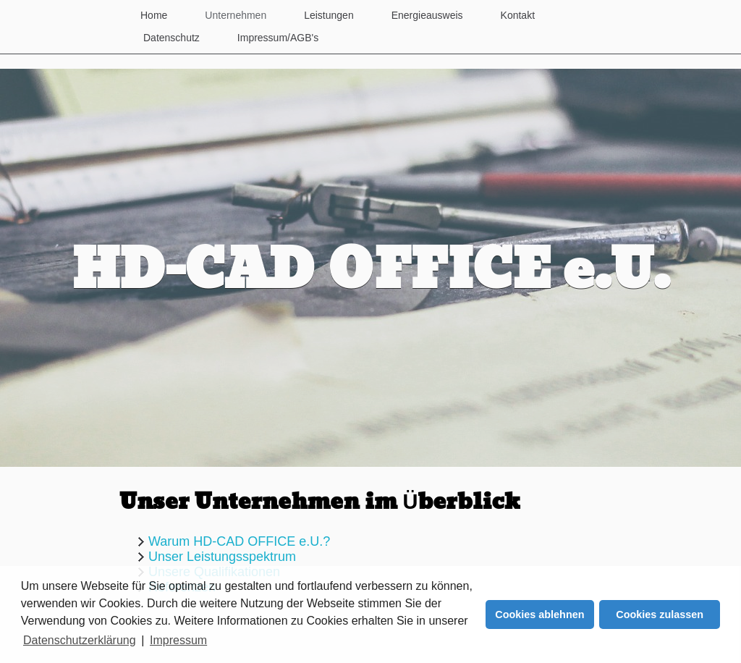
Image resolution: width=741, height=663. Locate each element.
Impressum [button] (178, 640)
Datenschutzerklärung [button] (79, 640)
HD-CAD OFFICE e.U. (370, 271)
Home (153, 15)
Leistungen (329, 15)
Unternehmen (235, 15)
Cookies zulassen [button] (659, 614)
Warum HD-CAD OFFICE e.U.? (239, 541)
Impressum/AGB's (277, 37)
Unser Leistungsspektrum (222, 556)
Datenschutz (171, 37)
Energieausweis (427, 15)
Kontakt (518, 15)
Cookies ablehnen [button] (539, 614)
